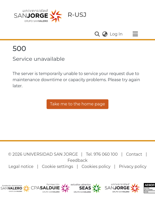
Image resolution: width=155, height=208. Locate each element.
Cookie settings (57, 166)
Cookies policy (95, 166)
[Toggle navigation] (135, 34)
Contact (134, 154)
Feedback (77, 160)
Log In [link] (116, 34)
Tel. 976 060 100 (102, 154)
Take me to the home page (77, 104)
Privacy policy (132, 166)
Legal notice (20, 166)
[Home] (38, 15)
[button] (97, 34)
